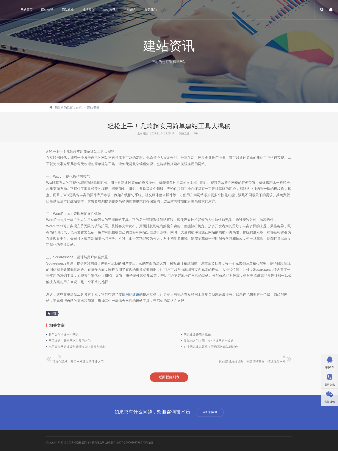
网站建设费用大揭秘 (197, 334)
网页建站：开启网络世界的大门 (70, 340)
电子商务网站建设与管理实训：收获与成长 (77, 346)
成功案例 (89, 9)
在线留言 (130, 9)
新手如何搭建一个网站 (64, 334)
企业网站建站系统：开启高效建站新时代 (211, 346)
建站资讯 (109, 9)
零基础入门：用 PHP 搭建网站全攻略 (209, 340)
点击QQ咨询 (210, 412)
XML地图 (148, 442)
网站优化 (68, 9)
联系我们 (151, 9)
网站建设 (47, 9)
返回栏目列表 (169, 377)
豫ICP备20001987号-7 (129, 442)
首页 (79, 107)
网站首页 (26, 9)
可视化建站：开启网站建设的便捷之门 (78, 361)
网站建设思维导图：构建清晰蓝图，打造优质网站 (252, 361)
